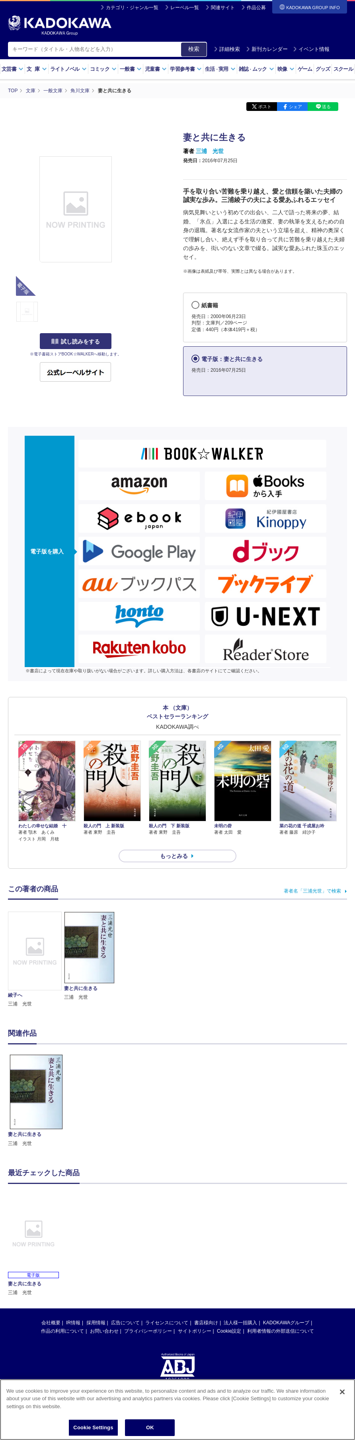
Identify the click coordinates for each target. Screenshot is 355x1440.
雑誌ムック (256, 69)
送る (326, 106)
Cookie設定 (229, 1331)
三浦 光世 (210, 151)
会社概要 (50, 1322)
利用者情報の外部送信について (280, 1331)
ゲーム (305, 69)
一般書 (131, 69)
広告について (125, 1322)
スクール (343, 69)
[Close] (342, 1392)
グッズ (323, 69)
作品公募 (256, 7)
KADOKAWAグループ (286, 1322)
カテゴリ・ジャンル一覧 (132, 7)
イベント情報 (311, 49)
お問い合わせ (104, 1331)
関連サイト (223, 7)
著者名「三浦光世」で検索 (312, 891)
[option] (36, 1100)
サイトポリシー (194, 1331)
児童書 (156, 69)
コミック (103, 69)
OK (150, 1427)
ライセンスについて (166, 1322)
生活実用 (220, 69)
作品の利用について (62, 1331)
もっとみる (174, 856)
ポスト (264, 106)
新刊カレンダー (267, 49)
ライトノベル (68, 69)
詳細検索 (227, 49)
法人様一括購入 (240, 1322)
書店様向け (206, 1322)
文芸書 (12, 69)
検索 (193, 49)
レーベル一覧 (184, 7)
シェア (295, 106)
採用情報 (95, 1322)
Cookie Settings (93, 1427)
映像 (286, 69)
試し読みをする (75, 341)
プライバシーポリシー (148, 1331)
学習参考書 (186, 69)
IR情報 (73, 1322)
